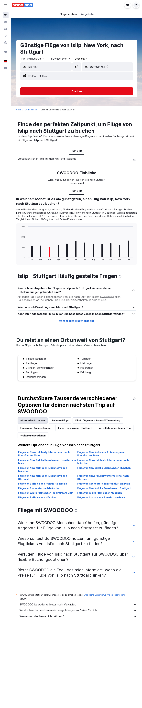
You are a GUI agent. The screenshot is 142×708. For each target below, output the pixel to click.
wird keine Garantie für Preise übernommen (105, 595)
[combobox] (33, 58)
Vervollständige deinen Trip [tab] (114, 428)
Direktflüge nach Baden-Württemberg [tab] (97, 420)
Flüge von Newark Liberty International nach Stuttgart (103, 477)
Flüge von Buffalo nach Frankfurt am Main (42, 483)
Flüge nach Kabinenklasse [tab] (35, 428)
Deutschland (31, 109)
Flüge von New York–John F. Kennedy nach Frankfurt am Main (101, 454)
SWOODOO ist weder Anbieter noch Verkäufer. (78, 604)
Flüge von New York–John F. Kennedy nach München (42, 469)
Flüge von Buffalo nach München (37, 497)
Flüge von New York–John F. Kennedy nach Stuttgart (42, 477)
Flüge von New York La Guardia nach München (104, 467)
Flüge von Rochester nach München (39, 488)
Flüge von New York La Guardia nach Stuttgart (104, 488)
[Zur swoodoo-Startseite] (22, 5)
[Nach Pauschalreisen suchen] (5, 35)
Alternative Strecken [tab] (32, 420)
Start (18, 109)
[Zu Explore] (5, 42)
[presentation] (134, 160)
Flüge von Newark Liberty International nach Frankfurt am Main (44, 454)
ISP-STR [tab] (77, 150)
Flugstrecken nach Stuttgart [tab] (75, 428)
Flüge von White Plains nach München (99, 492)
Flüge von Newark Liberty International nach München (103, 462)
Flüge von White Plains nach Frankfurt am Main (45, 492)
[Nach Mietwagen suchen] (5, 29)
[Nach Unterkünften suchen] (5, 22)
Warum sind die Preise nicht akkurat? (78, 616)
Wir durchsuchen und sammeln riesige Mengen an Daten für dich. (78, 610)
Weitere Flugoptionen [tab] (33, 435)
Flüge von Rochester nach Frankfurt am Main (103, 483)
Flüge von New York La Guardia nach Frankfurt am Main (47, 462)
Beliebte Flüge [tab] (60, 420)
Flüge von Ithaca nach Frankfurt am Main (101, 497)
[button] (5, 5)
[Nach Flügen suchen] (5, 15)
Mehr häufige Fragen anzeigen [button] (77, 320)
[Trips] (5, 52)
